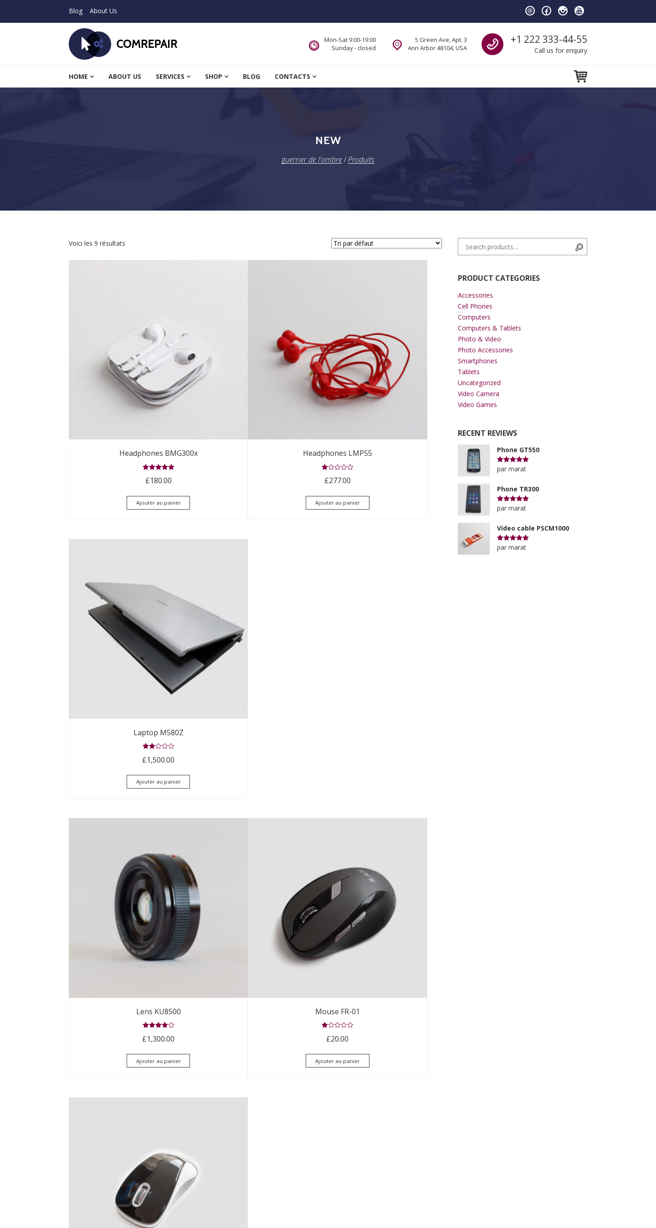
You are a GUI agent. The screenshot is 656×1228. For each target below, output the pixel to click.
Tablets (469, 371)
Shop (213, 76)
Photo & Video (479, 339)
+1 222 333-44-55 (549, 39)
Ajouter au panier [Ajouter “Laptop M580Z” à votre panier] (384, 439)
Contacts (292, 76)
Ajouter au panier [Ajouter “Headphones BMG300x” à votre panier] (126, 439)
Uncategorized (479, 382)
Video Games (477, 404)
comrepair (297, 1070)
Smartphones (477, 360)
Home (78, 76)
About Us (103, 10)
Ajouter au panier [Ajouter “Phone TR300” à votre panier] (255, 866)
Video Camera (478, 393)
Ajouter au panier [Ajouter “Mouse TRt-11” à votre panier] (384, 653)
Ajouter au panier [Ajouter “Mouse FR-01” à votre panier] (255, 653)
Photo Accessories (485, 350)
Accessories (475, 295)
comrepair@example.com (386, 1088)
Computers (474, 317)
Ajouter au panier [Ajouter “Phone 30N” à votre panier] (126, 866)
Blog (75, 10)
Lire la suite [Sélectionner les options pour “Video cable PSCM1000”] (384, 850)
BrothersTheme (208, 1205)
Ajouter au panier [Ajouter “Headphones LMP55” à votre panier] (255, 439)
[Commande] (386, 243)
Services (170, 76)
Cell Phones (475, 306)
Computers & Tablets (489, 328)
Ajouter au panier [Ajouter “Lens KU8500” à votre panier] (126, 653)
